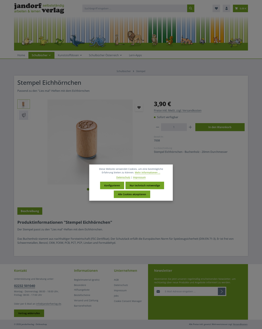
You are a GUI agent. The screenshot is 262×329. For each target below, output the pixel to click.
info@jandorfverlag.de (48, 303)
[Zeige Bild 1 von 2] (88, 189)
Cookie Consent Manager (128, 301)
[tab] (29, 211)
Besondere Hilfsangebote (82, 287)
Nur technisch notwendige (145, 185)
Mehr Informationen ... (147, 172)
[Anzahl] (174, 127)
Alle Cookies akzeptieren (132, 194)
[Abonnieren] (221, 291)
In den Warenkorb (219, 127)
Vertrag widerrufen (29, 313)
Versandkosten (240, 324)
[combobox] (134, 8)
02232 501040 (24, 285)
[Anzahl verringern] (157, 127)
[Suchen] (190, 8)
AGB (116, 279)
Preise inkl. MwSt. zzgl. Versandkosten (178, 110)
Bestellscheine (82, 295)
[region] (82, 149)
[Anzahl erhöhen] (190, 127)
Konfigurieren (112, 185)
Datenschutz (121, 285)
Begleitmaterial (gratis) (86, 279)
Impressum (120, 290)
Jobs (116, 295)
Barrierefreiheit (82, 305)
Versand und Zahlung (86, 300)
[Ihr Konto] (226, 8)
